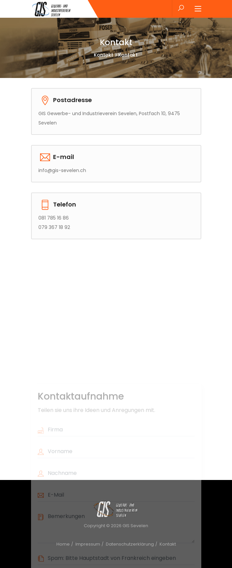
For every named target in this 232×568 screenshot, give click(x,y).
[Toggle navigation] (198, 9)
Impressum (87, 544)
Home (63, 544)
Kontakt (103, 55)
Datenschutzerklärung (130, 544)
